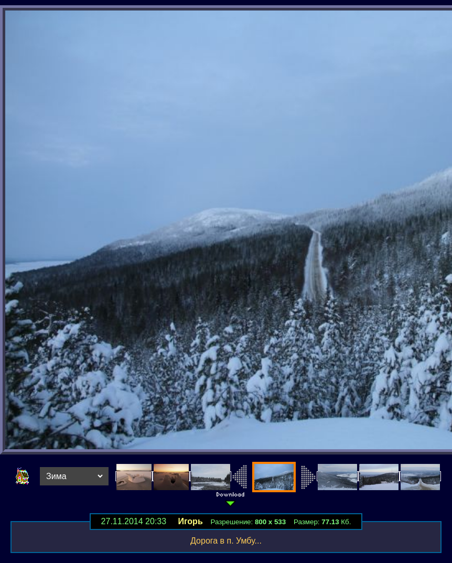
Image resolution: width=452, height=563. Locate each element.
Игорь (190, 521)
